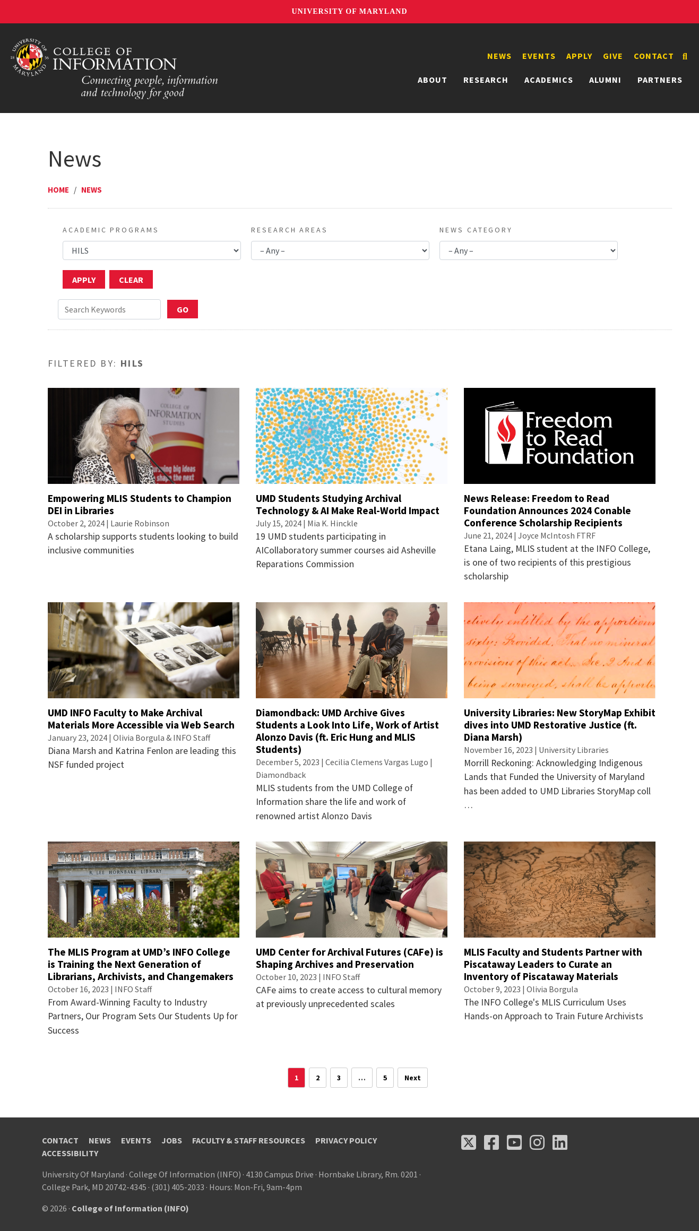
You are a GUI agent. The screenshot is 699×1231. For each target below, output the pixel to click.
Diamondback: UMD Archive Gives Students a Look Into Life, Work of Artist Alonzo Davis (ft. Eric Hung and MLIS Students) (347, 731)
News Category (475, 229)
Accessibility (70, 1153)
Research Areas (289, 229)
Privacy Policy (346, 1140)
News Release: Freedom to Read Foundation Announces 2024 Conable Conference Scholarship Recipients (547, 510)
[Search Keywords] (109, 309)
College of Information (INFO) (130, 1208)
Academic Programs (111, 229)
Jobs (171, 1140)
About (432, 79)
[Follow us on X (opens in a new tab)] (468, 1142)
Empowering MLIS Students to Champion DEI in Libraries (139, 504)
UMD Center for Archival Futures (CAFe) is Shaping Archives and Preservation (349, 958)
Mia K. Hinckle (332, 523)
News (499, 55)
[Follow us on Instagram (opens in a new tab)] (537, 1142)
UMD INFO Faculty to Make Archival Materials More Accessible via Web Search (141, 718)
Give (613, 55)
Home (58, 190)
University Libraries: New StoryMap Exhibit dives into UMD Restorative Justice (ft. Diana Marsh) (559, 724)
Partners (660, 79)
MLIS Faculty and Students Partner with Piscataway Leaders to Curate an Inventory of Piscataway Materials (553, 964)
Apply (579, 55)
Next (412, 1077)
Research (485, 79)
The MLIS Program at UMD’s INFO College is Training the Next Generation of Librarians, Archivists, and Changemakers (141, 964)
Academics (548, 79)
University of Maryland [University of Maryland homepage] (349, 11)
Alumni (605, 79)
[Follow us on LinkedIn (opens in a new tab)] (560, 1142)
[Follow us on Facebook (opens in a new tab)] (491, 1142)
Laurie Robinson (139, 523)
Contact (654, 55)
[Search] (685, 56)
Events (539, 55)
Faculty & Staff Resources (248, 1140)
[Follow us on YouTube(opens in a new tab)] (514, 1142)
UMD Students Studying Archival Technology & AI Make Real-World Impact (347, 504)
